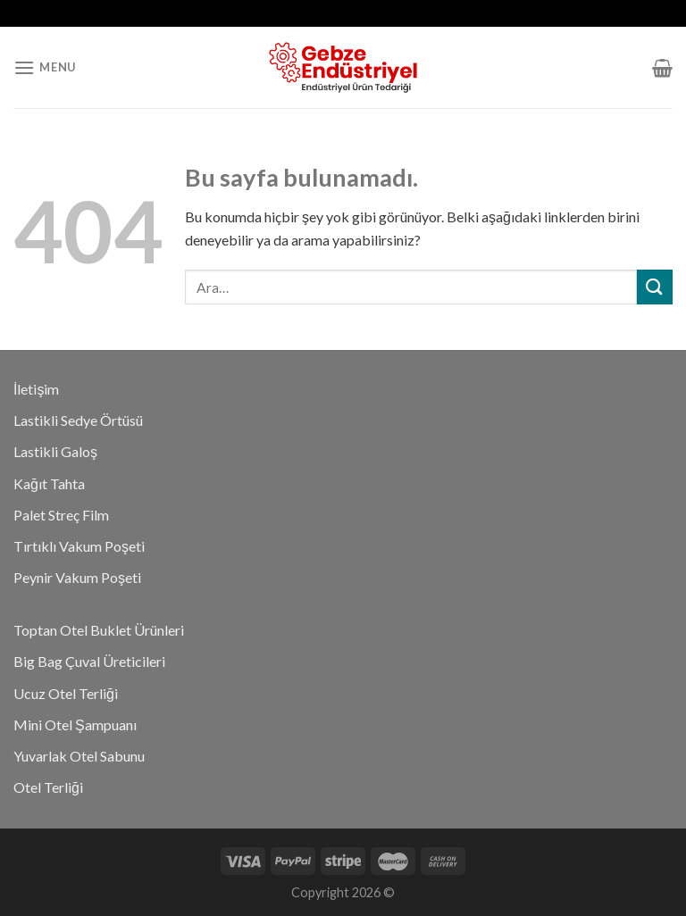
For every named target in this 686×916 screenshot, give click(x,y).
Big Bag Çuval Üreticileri (89, 661)
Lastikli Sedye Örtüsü (78, 420)
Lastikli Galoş (55, 451)
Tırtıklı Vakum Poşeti (79, 545)
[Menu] (44, 67)
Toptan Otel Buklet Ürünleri (98, 629)
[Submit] (655, 287)
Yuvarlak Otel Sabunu (79, 755)
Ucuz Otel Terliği (65, 693)
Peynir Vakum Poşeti (77, 577)
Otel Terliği (48, 787)
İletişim (36, 388)
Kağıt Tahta (49, 483)
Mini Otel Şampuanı (75, 724)
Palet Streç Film (61, 514)
